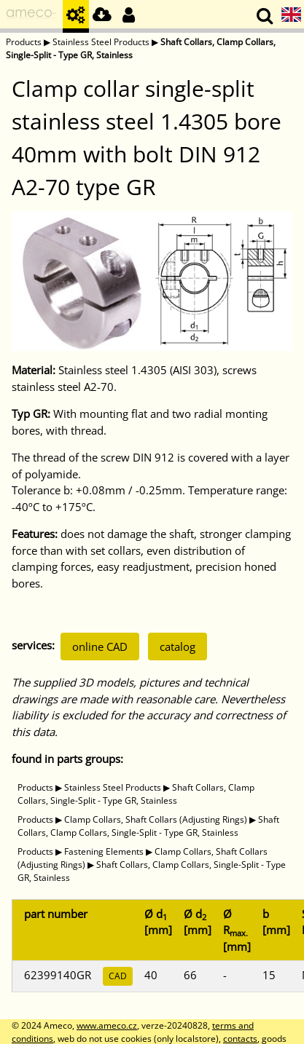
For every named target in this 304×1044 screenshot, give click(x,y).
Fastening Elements (104, 851)
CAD (118, 976)
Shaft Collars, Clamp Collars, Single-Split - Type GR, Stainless (135, 794)
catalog (177, 646)
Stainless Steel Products (100, 42)
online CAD (100, 646)
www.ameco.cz (107, 1025)
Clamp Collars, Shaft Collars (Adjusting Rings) (155, 819)
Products (24, 42)
